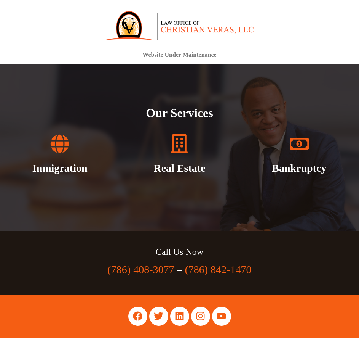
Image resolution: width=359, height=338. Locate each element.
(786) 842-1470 (218, 269)
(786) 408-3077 (141, 269)
